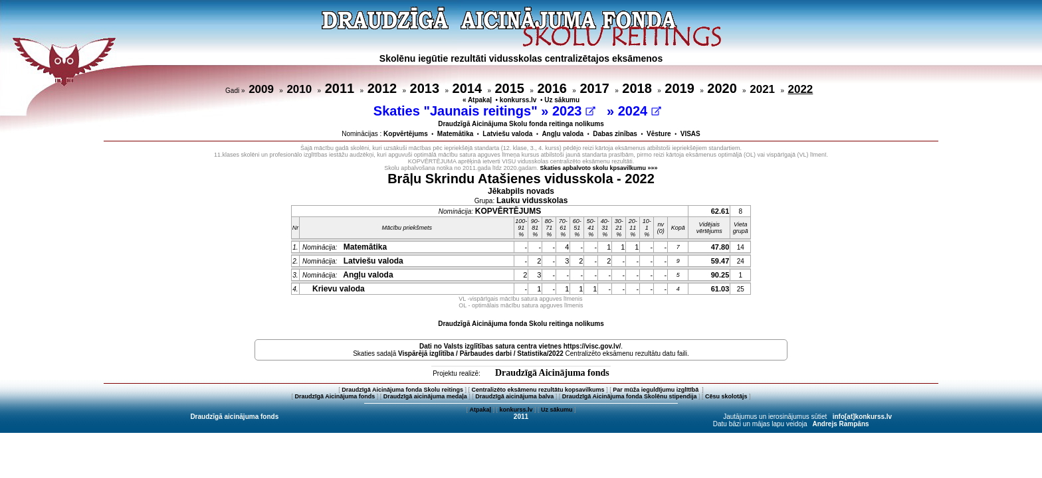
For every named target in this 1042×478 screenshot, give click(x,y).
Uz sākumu (561, 100)
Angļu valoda (562, 133)
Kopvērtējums (405, 133)
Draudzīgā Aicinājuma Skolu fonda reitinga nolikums (521, 123)
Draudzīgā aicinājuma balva (514, 396)
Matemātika (455, 133)
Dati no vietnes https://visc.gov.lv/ (520, 346)
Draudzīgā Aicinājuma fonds (552, 373)
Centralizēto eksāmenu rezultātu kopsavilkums (538, 389)
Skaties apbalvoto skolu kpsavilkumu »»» (599, 168)
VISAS (690, 133)
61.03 (720, 289)
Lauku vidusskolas (532, 200)
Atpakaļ (480, 409)
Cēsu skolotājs (726, 396)
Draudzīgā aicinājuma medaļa (425, 396)
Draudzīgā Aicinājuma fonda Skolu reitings (402, 389)
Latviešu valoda (507, 133)
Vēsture (659, 133)
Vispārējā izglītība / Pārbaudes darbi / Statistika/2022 (481, 353)
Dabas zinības (615, 133)
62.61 (720, 211)
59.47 (720, 261)
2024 (639, 111)
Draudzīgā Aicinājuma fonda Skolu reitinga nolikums (521, 323)
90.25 (720, 275)
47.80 (720, 247)
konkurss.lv (518, 100)
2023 (573, 111)
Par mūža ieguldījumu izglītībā (656, 389)
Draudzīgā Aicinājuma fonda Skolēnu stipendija (629, 396)
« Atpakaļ (477, 100)
